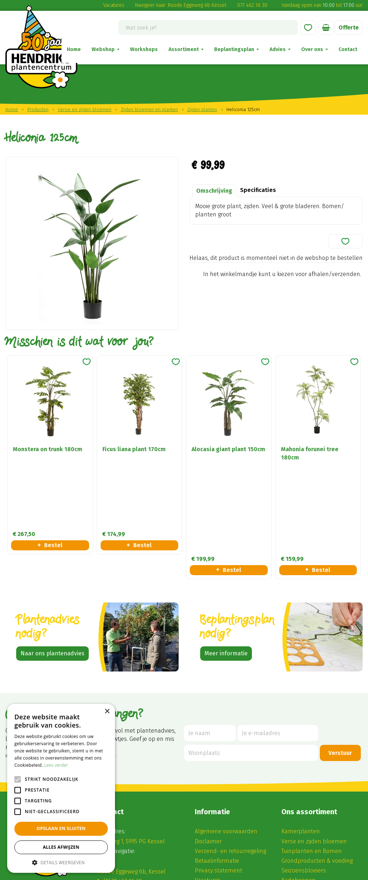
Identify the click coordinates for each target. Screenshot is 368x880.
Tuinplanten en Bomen (311, 759)
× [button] (107, 711)
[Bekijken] (326, 27)
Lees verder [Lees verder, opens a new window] (56, 765)
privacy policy (103, 665)
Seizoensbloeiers (303, 779)
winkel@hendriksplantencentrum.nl (152, 800)
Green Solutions (152, 872)
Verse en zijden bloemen (314, 750)
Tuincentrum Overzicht (199, 872)
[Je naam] (210, 642)
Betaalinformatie (217, 769)
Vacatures (113, 5)
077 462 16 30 (252, 5)
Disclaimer (208, 750)
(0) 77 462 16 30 (123, 790)
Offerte (349, 27)
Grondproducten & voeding (317, 769)
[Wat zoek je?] (208, 27)
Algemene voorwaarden (226, 740)
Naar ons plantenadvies (52, 562)
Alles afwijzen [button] (61, 847)
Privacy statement (218, 779)
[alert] (61, 788)
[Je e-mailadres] (278, 642)
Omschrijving (214, 190)
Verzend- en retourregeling (230, 759)
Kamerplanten (300, 740)
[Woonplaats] (251, 662)
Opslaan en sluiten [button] (61, 828)
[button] (61, 862)
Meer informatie (226, 562)
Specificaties (258, 190)
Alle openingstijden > (131, 841)
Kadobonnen (298, 789)
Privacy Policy (272, 872)
